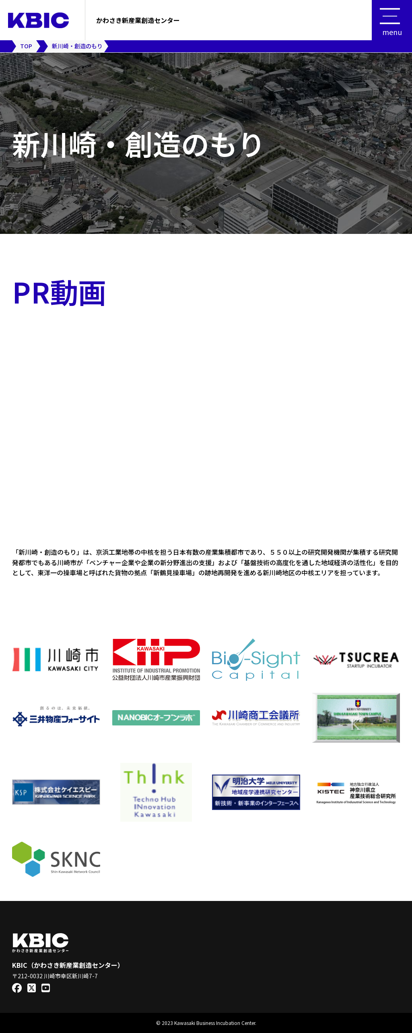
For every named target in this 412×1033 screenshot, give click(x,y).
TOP (26, 46)
